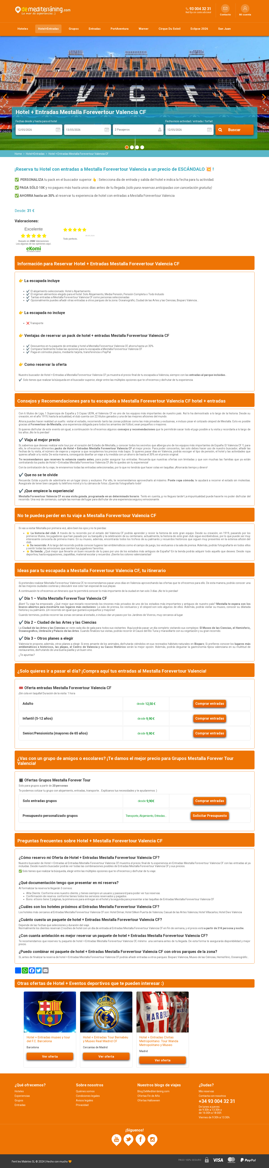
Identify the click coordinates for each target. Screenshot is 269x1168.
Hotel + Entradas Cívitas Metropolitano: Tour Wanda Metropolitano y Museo (158, 1041)
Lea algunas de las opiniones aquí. (33, 243)
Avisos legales (84, 1100)
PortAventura (120, 28)
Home (18, 153)
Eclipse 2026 (199, 28)
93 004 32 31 (200, 8)
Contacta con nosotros (212, 1095)
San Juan (224, 28)
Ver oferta (50, 1056)
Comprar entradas (209, 704)
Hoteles (23, 28)
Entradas (95, 28)
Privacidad (82, 1105)
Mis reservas (206, 1091)
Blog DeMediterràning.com (153, 1091)
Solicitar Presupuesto (210, 816)
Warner (143, 28)
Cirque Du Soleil (169, 28)
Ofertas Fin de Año (148, 1095)
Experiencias (22, 1095)
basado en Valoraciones (33, 241)
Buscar (234, 130)
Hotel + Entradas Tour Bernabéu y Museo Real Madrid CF (105, 1039)
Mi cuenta (245, 14)
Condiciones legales (88, 1095)
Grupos (74, 28)
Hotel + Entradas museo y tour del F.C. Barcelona (48, 1039)
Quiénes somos (85, 1091)
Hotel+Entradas (48, 28)
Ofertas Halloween (148, 1100)
